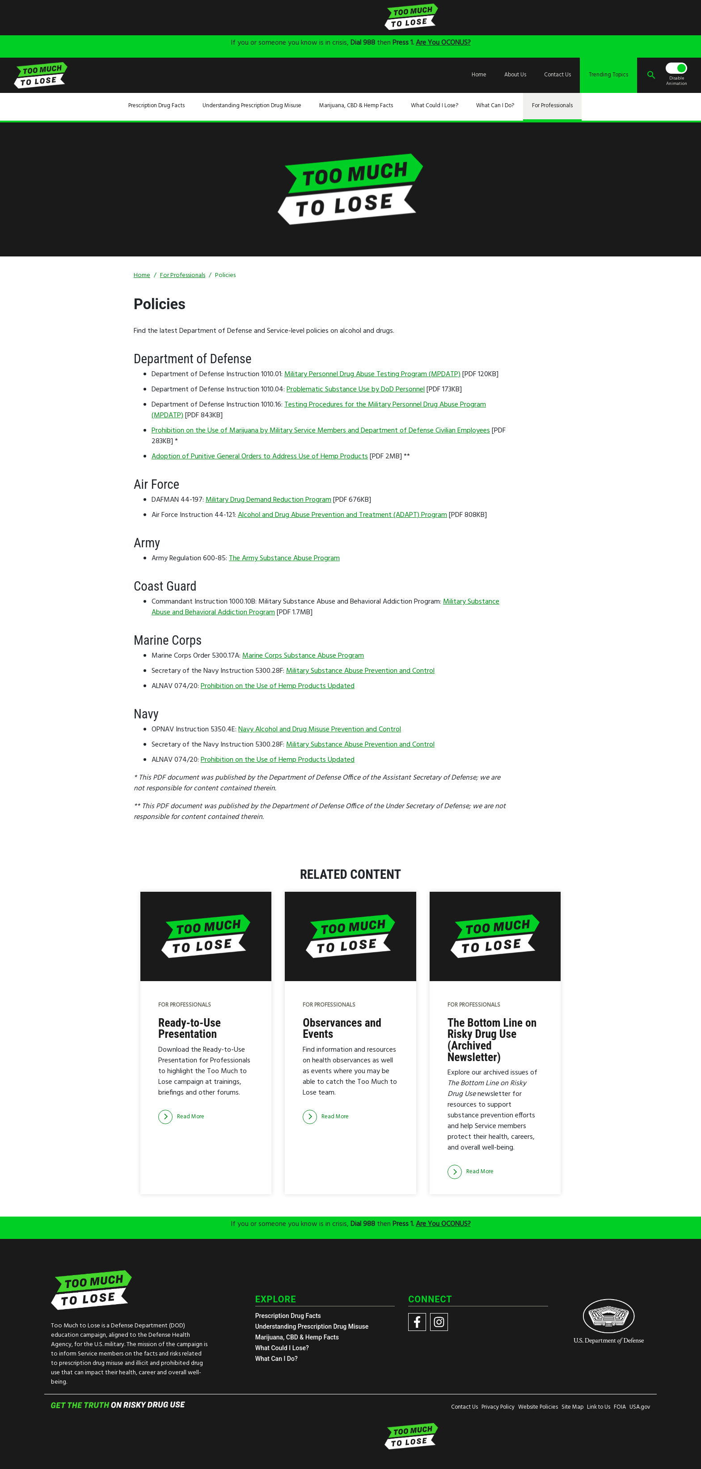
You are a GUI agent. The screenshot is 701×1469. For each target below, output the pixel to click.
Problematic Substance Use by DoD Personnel (356, 389)
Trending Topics (608, 75)
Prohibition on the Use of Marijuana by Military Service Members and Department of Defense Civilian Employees (321, 431)
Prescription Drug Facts (156, 105)
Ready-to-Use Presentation (189, 1028)
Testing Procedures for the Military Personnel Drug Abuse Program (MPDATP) (319, 410)
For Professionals (552, 105)
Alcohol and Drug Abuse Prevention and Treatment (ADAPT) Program (342, 515)
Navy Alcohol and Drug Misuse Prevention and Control (319, 729)
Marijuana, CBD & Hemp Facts (356, 105)
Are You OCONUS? (443, 43)
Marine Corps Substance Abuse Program (303, 656)
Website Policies (538, 1407)
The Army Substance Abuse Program (284, 558)
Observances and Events (342, 1028)
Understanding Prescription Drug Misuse (252, 105)
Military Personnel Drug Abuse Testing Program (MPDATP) (372, 374)
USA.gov (639, 1407)
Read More (181, 1117)
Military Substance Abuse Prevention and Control (360, 671)
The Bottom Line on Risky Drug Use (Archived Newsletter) (492, 1040)
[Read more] (181, 1117)
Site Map (572, 1407)
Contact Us (557, 75)
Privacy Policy (498, 1407)
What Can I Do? (495, 105)
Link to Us (598, 1407)
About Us (515, 75)
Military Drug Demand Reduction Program (268, 500)
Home (479, 75)
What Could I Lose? (434, 105)
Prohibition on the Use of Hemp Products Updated (278, 686)
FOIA (620, 1407)
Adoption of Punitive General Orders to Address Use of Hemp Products (260, 456)
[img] (279, 17)
